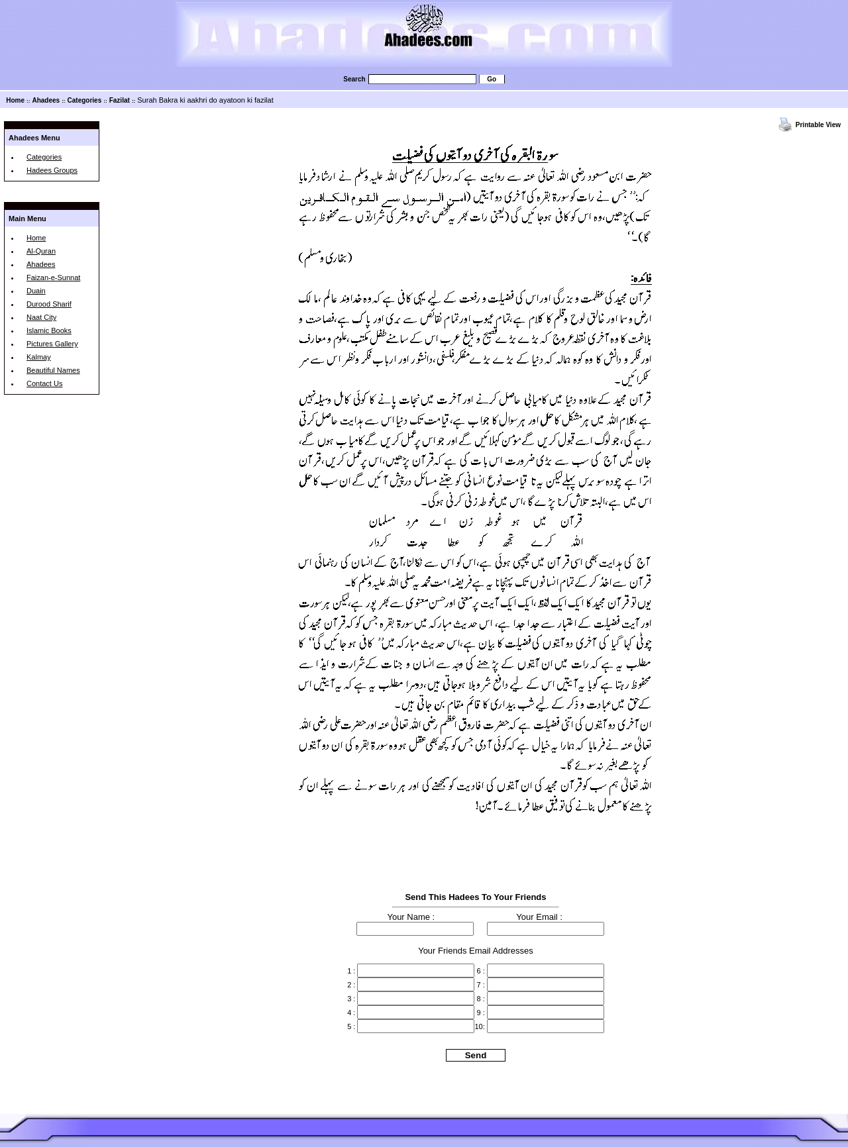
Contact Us (44, 383)
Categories (85, 100)
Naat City (41, 317)
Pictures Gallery (52, 344)
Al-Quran (41, 251)
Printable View (818, 124)
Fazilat (119, 100)
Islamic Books (49, 330)
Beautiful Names (53, 370)
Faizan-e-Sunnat (53, 277)
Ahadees (46, 100)
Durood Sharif (49, 304)
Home (15, 100)
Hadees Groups (52, 170)
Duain (36, 291)
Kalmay (38, 357)
